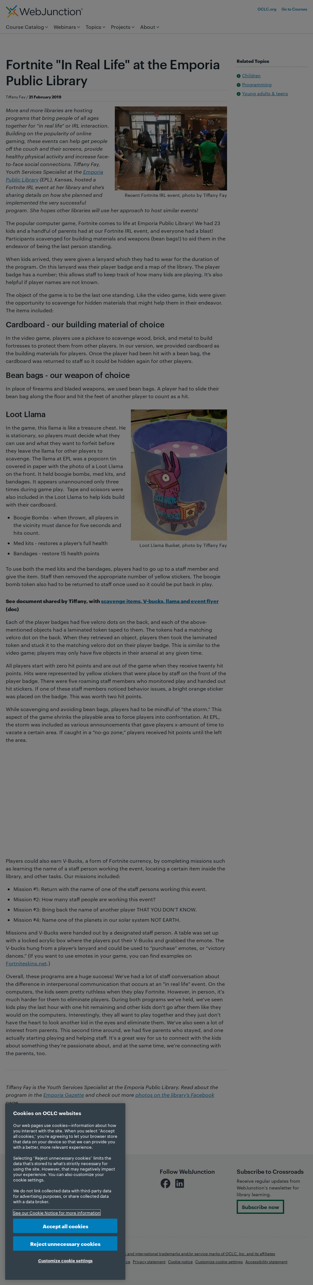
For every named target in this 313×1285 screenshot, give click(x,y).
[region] (65, 1191)
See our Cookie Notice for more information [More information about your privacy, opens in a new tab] (56, 1212)
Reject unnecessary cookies (65, 1243)
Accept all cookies (65, 1226)
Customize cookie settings (65, 1260)
